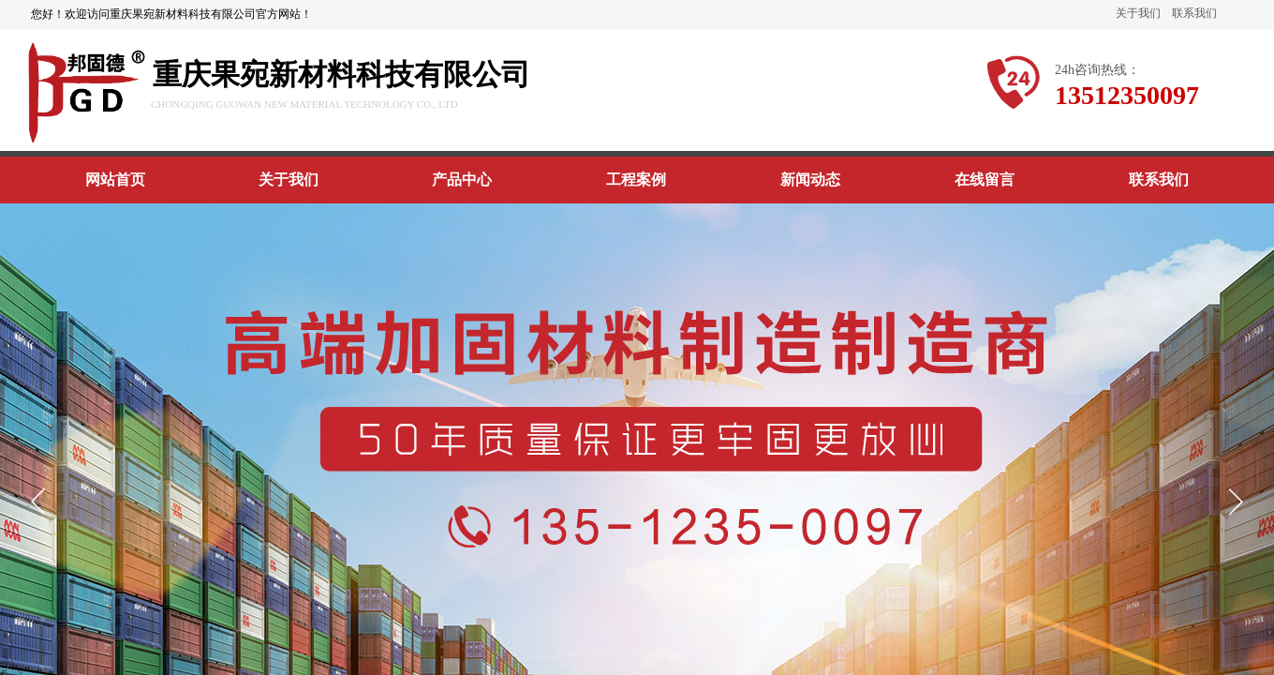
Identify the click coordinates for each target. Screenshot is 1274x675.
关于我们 (1138, 13)
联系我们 (1194, 13)
